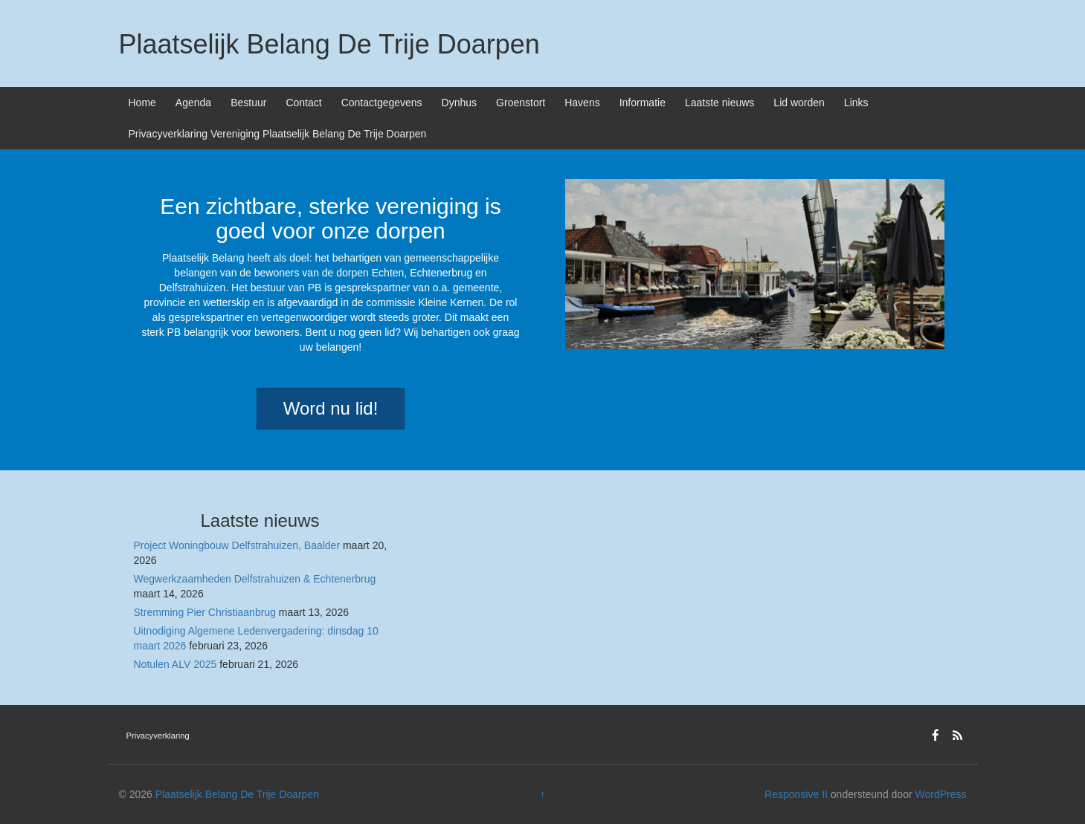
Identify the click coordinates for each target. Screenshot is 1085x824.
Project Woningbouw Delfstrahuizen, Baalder (237, 545)
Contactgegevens (381, 102)
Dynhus (459, 102)
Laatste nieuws (719, 102)
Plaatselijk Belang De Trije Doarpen (329, 44)
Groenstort (520, 102)
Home (142, 102)
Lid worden (799, 102)
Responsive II (796, 794)
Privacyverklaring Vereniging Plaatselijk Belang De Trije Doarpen (278, 134)
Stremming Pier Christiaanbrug (205, 612)
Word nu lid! (331, 408)
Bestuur (248, 102)
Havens (581, 102)
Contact (303, 102)
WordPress (940, 794)
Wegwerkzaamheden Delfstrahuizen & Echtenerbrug (255, 579)
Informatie (642, 102)
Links (856, 102)
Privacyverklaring (158, 735)
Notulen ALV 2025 (175, 664)
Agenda (193, 102)
